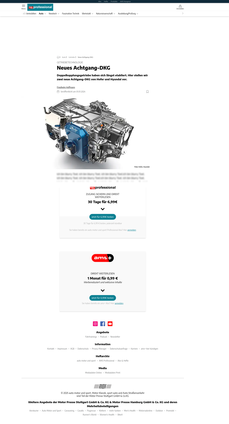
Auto (42, 13)
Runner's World (89, 414)
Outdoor (159, 410)
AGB (72, 348)
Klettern (102, 410)
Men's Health (129, 410)
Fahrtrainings (91, 336)
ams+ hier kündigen (149, 348)
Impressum (62, 348)
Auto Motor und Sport (51, 410)
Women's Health (107, 414)
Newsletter (115, 336)
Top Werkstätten (28, 13)
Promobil (170, 410)
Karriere (134, 348)
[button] (86, 132)
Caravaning (69, 410)
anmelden (132, 230)
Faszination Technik (70, 13)
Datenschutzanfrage (119, 348)
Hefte (106, 1)
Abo (99, 1)
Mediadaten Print (112, 372)
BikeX (120, 414)
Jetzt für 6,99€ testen (103, 216)
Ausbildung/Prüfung (128, 13)
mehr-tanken (115, 410)
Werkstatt (87, 13)
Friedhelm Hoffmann (66, 87)
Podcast (103, 336)
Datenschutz (83, 348)
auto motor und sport (86, 360)
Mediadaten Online (93, 372)
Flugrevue (91, 410)
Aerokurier (34, 410)
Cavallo (81, 410)
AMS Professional (106, 360)
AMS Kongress (125, 1)
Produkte (114, 1)
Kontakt (50, 348)
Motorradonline (145, 410)
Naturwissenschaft (105, 13)
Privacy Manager (99, 348)
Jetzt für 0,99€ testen (103, 297)
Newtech (54, 13)
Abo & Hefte (123, 360)
